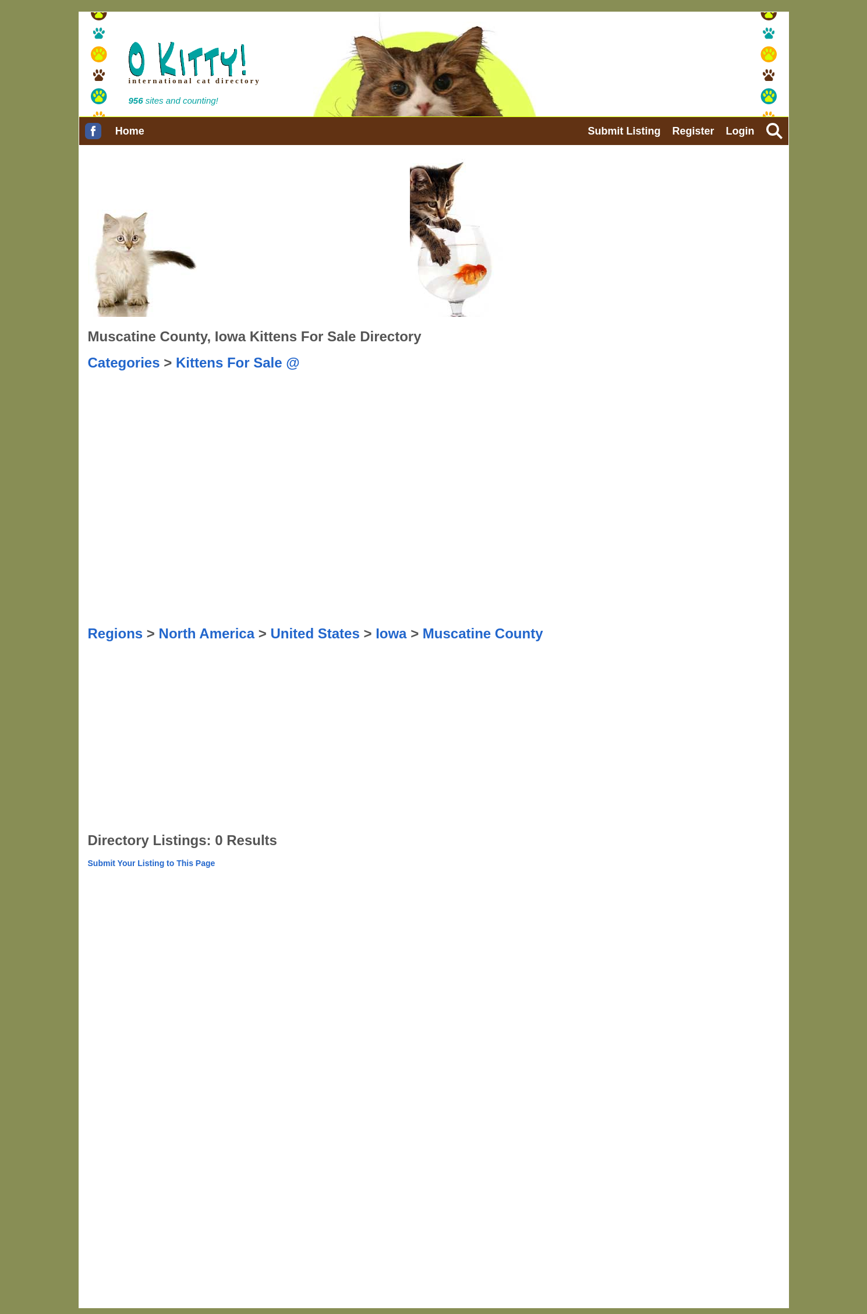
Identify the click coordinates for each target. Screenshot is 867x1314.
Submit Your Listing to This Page (151, 863)
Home (129, 131)
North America (206, 633)
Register (693, 131)
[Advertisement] (502, 400)
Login (740, 131)
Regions (115, 633)
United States (314, 633)
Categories (124, 362)
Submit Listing (624, 131)
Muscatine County (483, 633)
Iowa (391, 633)
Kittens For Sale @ (238, 362)
